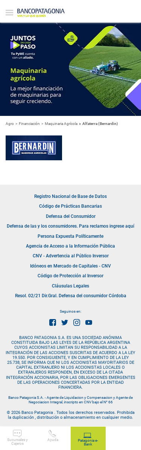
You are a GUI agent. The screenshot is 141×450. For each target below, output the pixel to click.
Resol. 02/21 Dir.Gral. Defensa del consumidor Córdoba (70, 295)
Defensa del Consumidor (71, 216)
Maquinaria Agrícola (61, 124)
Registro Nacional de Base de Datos (70, 196)
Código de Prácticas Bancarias (70, 206)
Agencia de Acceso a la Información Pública (70, 246)
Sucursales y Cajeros (17, 437)
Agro (10, 124)
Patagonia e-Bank (88, 439)
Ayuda (52, 436)
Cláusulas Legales (70, 286)
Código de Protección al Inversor (70, 275)
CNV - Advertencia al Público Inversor (71, 255)
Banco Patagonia (41, 13)
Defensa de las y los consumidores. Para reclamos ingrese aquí (70, 226)
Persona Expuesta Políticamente (70, 236)
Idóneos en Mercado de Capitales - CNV (70, 266)
